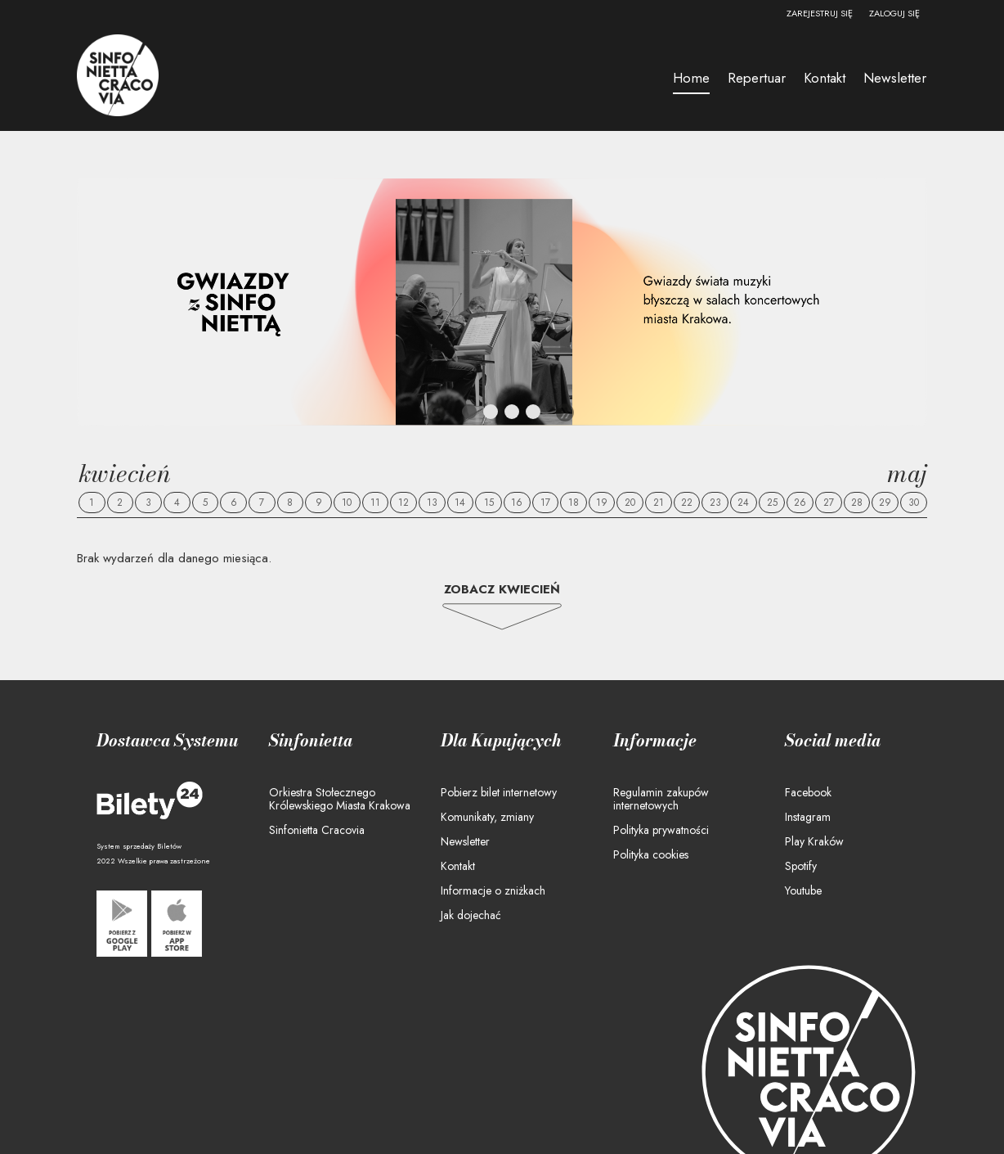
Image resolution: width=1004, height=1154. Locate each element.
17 (545, 502)
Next (565, 412)
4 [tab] (534, 415)
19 (601, 502)
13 (432, 502)
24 (743, 502)
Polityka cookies (650, 854)
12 (403, 502)
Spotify (801, 866)
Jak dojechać (471, 915)
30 (913, 502)
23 (715, 502)
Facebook (808, 792)
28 (857, 502)
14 (460, 502)
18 (573, 502)
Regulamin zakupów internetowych (661, 799)
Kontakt (458, 866)
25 (772, 502)
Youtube (803, 890)
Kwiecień (124, 473)
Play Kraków (814, 841)
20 (630, 502)
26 (800, 502)
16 (516, 502)
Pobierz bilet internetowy (499, 792)
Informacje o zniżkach (493, 890)
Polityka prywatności (661, 830)
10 (347, 502)
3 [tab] (512, 415)
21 (658, 502)
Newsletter (465, 841)
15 (489, 502)
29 (885, 502)
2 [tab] (491, 415)
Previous (436, 412)
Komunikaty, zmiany (487, 817)
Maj (907, 473)
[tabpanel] (502, 302)
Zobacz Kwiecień (502, 589)
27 (828, 502)
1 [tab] (470, 415)
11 (375, 502)
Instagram (808, 817)
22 (686, 502)
